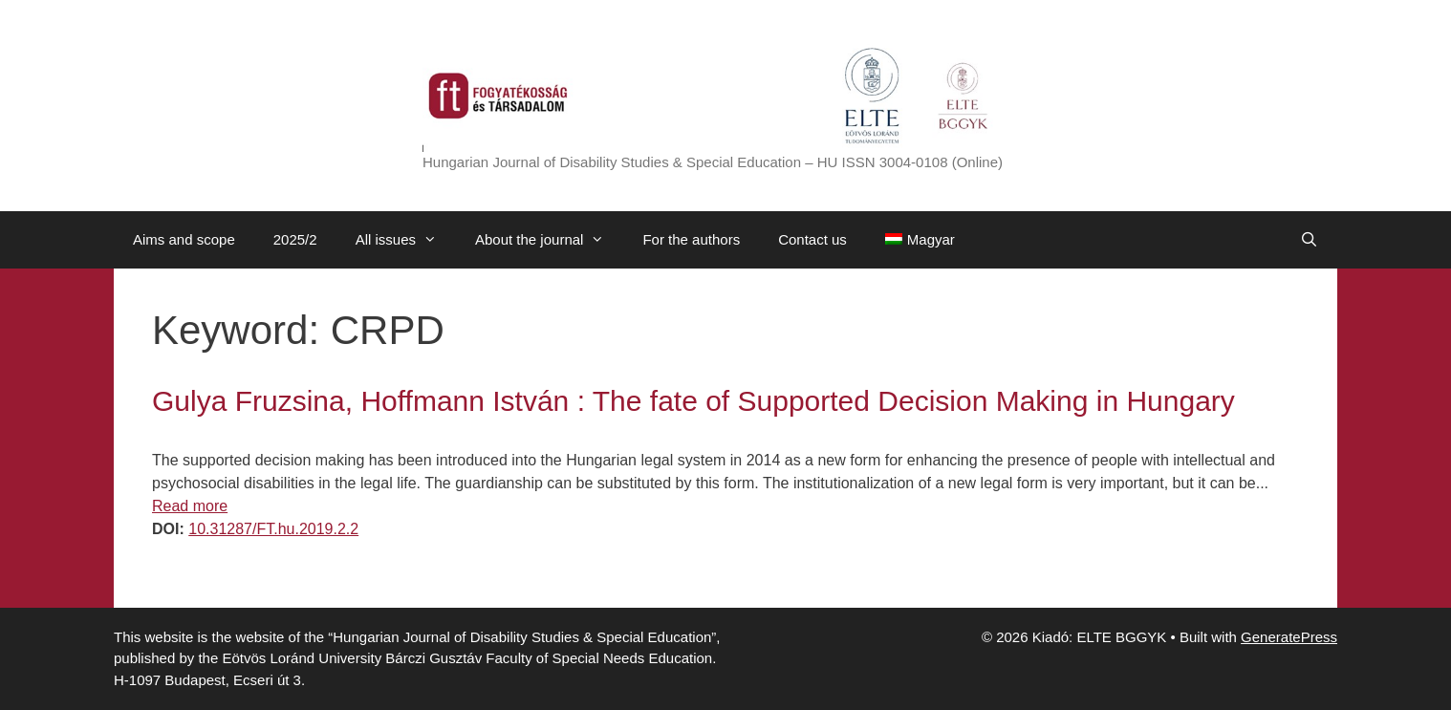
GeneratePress (1289, 637)
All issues (406, 240)
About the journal (549, 240)
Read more (189, 506)
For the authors (691, 239)
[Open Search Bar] (1309, 240)
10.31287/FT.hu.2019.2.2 (273, 529)
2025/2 (295, 239)
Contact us (812, 239)
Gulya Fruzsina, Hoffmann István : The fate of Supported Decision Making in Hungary (693, 401)
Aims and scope (184, 239)
